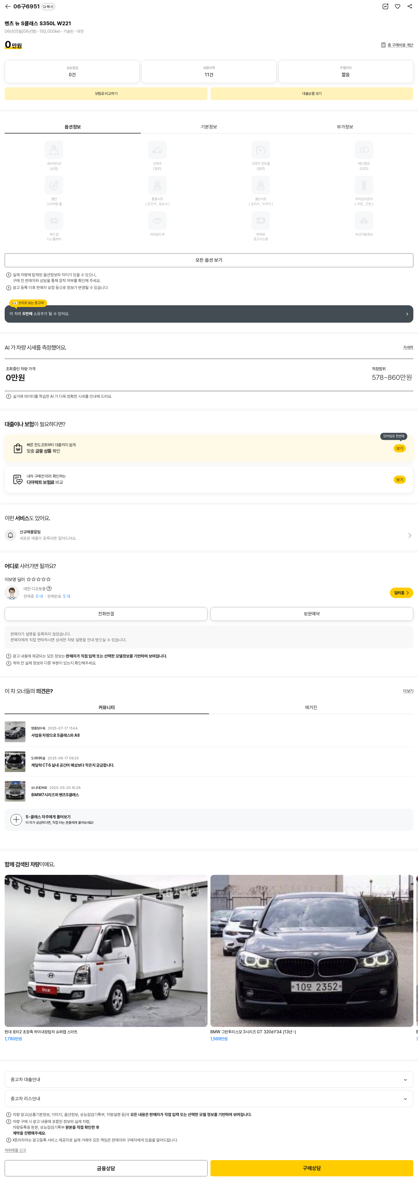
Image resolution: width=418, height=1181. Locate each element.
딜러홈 (399, 592)
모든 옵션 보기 (209, 260)
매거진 (311, 707)
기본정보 (209, 127)
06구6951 (34, 6)
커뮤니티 (107, 707)
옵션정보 (73, 127)
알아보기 (209, 448)
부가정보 (345, 127)
